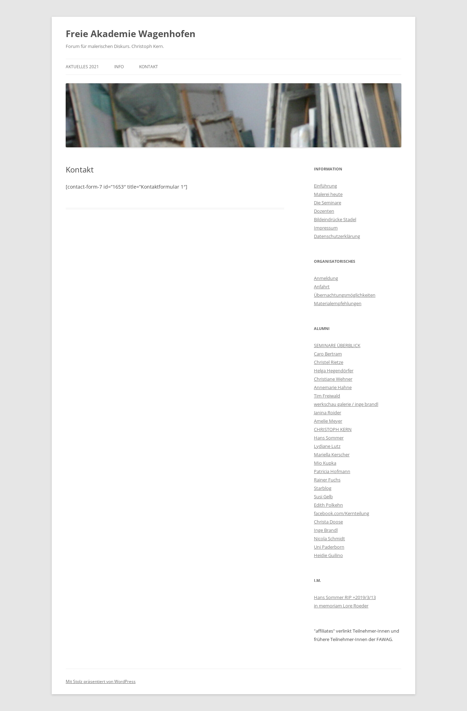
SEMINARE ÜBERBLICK (337, 345)
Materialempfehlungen (337, 303)
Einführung (325, 186)
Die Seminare (327, 202)
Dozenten (324, 211)
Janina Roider (327, 412)
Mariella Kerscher (332, 454)
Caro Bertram (328, 354)
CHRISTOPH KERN (333, 429)
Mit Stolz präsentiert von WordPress (101, 681)
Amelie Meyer (328, 421)
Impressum (326, 228)
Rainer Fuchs (327, 480)
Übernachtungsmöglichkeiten (344, 295)
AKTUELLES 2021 (82, 67)
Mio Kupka (325, 463)
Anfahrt (322, 286)
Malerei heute (328, 194)
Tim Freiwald (327, 396)
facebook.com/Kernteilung (341, 513)
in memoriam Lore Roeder (341, 606)
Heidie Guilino (328, 555)
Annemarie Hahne (333, 387)
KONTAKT (148, 67)
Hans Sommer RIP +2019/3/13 (345, 597)
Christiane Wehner (333, 379)
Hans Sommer (329, 438)
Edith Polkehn (328, 505)
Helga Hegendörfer (333, 370)
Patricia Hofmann (332, 471)
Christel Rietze (328, 362)
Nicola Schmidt (329, 538)
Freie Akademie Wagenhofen (130, 33)
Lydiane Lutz (327, 446)
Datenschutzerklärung (337, 236)
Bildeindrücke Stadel (335, 219)
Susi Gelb (323, 496)
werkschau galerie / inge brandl (346, 404)
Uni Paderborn (329, 547)
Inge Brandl (326, 530)
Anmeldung (326, 278)
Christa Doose (328, 522)
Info (119, 67)
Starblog (322, 488)
